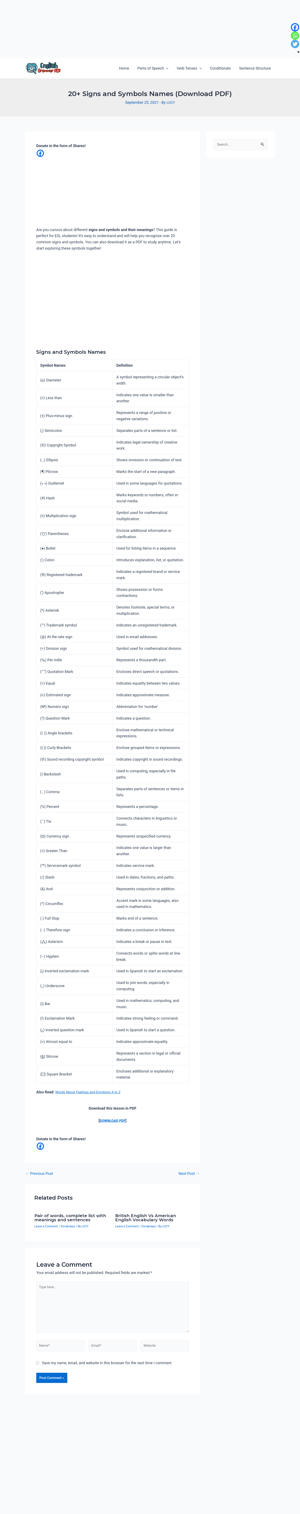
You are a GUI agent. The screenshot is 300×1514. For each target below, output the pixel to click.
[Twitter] (295, 44)
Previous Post (39, 1174)
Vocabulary (67, 1227)
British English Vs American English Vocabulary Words (145, 1218)
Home (128, 68)
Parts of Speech (155, 68)
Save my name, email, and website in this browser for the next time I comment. (107, 1369)
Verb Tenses (191, 68)
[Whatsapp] (295, 35)
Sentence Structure (255, 68)
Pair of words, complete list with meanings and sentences (70, 1218)
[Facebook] (40, 153)
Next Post (189, 1174)
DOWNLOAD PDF (112, 1121)
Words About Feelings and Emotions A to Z (90, 1092)
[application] (169, 68)
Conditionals (221, 68)
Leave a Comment (46, 1227)
